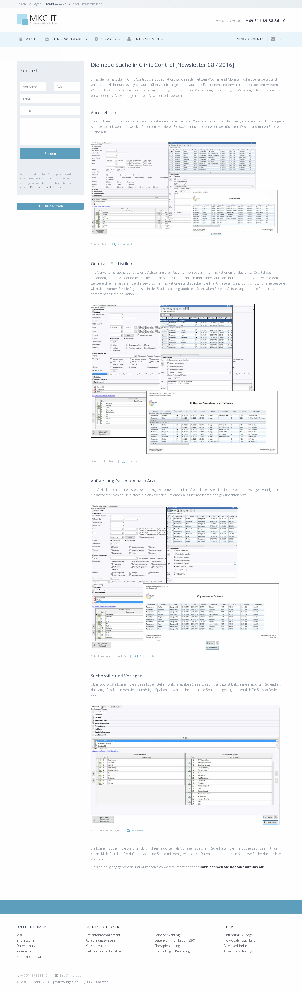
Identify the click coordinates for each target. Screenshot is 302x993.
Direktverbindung (236, 946)
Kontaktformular (29, 956)
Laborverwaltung (167, 935)
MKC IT (22, 935)
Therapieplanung (167, 946)
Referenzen (25, 951)
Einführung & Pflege (238, 935)
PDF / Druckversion (50, 206)
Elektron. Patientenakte (103, 951)
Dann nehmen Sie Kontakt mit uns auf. (233, 867)
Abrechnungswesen (100, 940)
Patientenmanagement (103, 935)
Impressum (25, 940)
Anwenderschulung (238, 951)
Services (233, 926)
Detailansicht (122, 244)
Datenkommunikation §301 (175, 940)
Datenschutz (26, 946)
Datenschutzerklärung (45, 187)
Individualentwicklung (239, 940)
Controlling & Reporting (172, 951)
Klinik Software (104, 926)
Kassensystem (96, 946)
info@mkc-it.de (70, 975)
